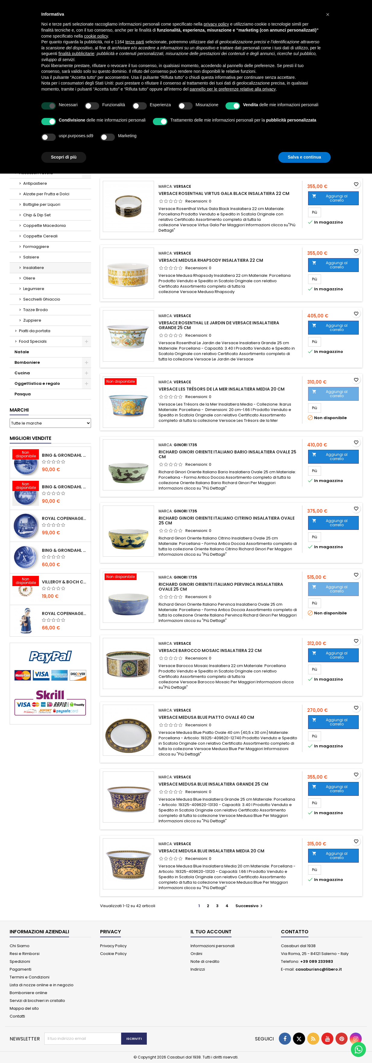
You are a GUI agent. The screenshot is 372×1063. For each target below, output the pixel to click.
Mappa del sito (24, 1008)
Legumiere (33, 289)
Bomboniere (27, 362)
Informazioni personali (213, 946)
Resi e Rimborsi (24, 953)
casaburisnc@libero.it (318, 969)
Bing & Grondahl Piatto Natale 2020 (65, 455)
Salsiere (31, 257)
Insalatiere (33, 267)
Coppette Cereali (40, 236)
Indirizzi (198, 969)
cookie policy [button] (96, 36)
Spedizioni (20, 961)
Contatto (294, 931)
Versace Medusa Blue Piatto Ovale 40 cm (206, 717)
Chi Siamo (20, 946)
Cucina (22, 373)
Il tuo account (211, 931)
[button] (328, 14)
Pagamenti (20, 969)
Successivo (249, 906)
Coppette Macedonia (44, 225)
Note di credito (205, 961)
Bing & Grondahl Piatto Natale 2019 (65, 486)
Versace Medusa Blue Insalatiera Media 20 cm (211, 851)
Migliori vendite (30, 438)
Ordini (196, 953)
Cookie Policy (113, 953)
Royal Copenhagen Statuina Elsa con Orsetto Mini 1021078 (65, 613)
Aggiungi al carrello (330, 198)
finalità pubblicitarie (76, 53)
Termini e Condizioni (29, 977)
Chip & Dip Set (37, 215)
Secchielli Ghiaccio (41, 299)
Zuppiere (32, 320)
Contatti (17, 1016)
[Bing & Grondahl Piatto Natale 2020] (25, 455)
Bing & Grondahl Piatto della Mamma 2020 (65, 550)
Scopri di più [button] (64, 157)
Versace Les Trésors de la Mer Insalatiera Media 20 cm (222, 389)
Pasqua (22, 394)
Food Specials (33, 341)
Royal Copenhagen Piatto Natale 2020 (65, 518)
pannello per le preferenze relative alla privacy (233, 89)
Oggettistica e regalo (37, 383)
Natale (21, 352)
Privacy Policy (113, 946)
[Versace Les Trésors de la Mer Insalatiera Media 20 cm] (128, 382)
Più (316, 212)
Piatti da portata (34, 331)
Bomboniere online (28, 993)
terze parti (134, 41)
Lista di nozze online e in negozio (42, 985)
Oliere (29, 278)
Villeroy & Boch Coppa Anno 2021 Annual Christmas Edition (65, 581)
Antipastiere (35, 183)
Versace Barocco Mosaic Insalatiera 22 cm (210, 650)
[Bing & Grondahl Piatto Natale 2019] (25, 486)
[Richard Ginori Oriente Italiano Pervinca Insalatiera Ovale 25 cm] (128, 577)
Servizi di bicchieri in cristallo (37, 1000)
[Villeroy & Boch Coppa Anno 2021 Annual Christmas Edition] (25, 581)
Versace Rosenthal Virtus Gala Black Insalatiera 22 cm (224, 193)
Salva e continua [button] (304, 157)
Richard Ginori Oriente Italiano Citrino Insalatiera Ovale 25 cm (227, 520)
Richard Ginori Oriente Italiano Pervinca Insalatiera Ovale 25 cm (221, 586)
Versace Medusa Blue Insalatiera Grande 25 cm (213, 784)
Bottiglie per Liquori (41, 204)
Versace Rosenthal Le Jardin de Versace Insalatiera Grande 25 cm (219, 325)
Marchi (19, 409)
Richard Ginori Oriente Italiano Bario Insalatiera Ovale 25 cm (227, 454)
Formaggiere (36, 246)
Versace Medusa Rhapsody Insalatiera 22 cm (211, 260)
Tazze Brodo (35, 310)
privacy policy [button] (216, 24)
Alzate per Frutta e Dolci (46, 194)
